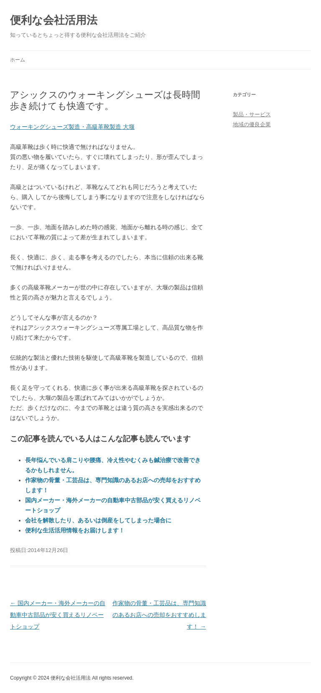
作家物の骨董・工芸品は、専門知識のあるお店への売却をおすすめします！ (159, 615)
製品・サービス (252, 114)
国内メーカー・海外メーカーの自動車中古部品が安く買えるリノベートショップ (57, 615)
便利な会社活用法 (53, 20)
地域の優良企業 (252, 124)
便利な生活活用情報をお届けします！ (75, 530)
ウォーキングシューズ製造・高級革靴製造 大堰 (72, 126)
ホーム (17, 60)
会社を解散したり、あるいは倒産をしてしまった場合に (98, 520)
